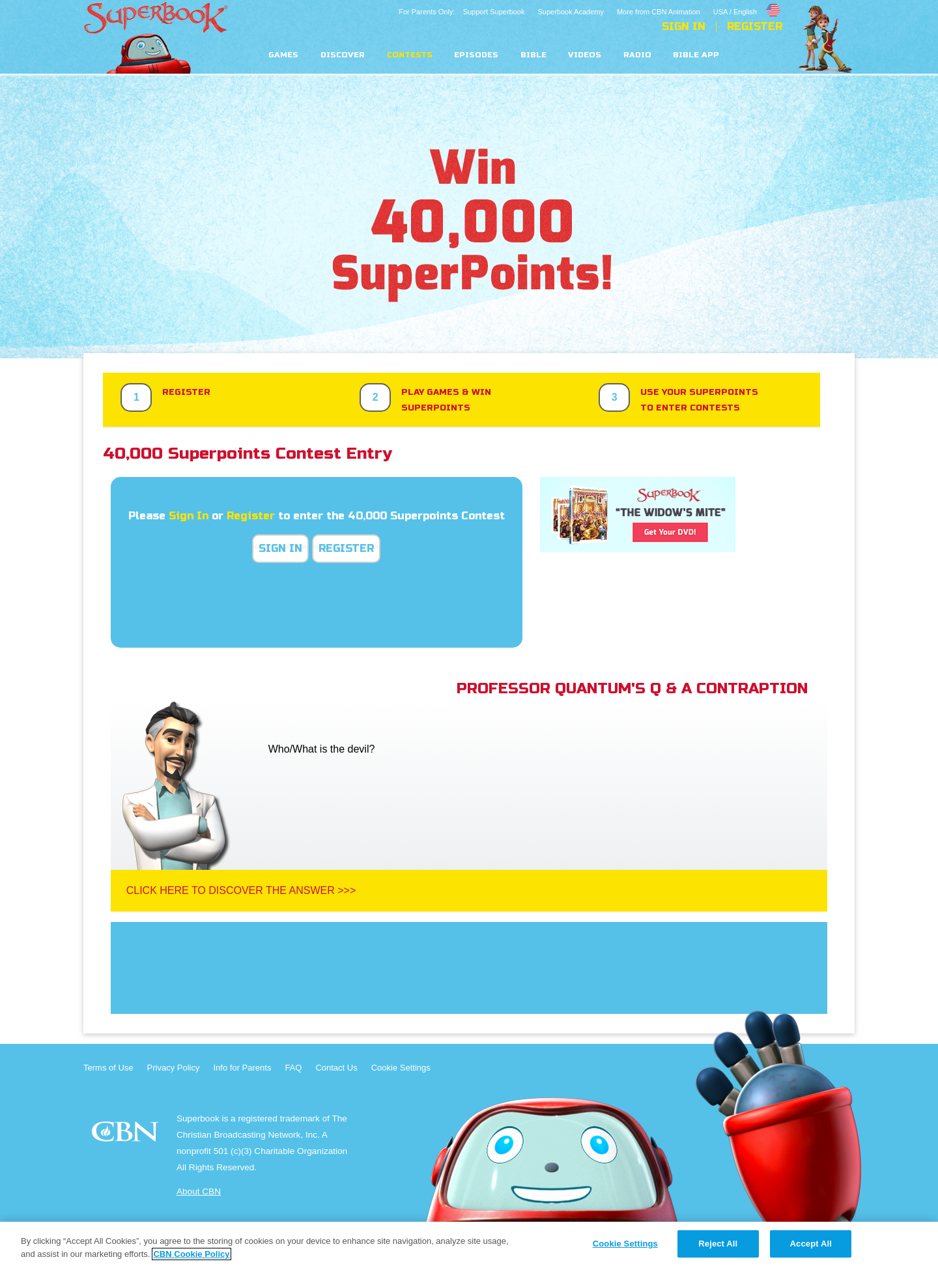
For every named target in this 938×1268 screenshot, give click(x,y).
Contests (410, 55)
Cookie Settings (401, 1068)
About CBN (199, 1191)
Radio (637, 55)
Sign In (683, 27)
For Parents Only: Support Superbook (461, 12)
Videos (584, 55)
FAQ (293, 1068)
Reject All (717, 1243)
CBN (126, 1135)
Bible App (696, 55)
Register (754, 27)
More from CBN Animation (658, 12)
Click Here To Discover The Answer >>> (241, 890)
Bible (533, 55)
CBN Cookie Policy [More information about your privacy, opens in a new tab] (191, 1254)
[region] (469, 1245)
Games (283, 55)
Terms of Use (108, 1068)
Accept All (811, 1243)
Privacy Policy (173, 1068)
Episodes (476, 55)
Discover (342, 55)
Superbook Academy (570, 12)
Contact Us (336, 1068)
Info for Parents (243, 1068)
